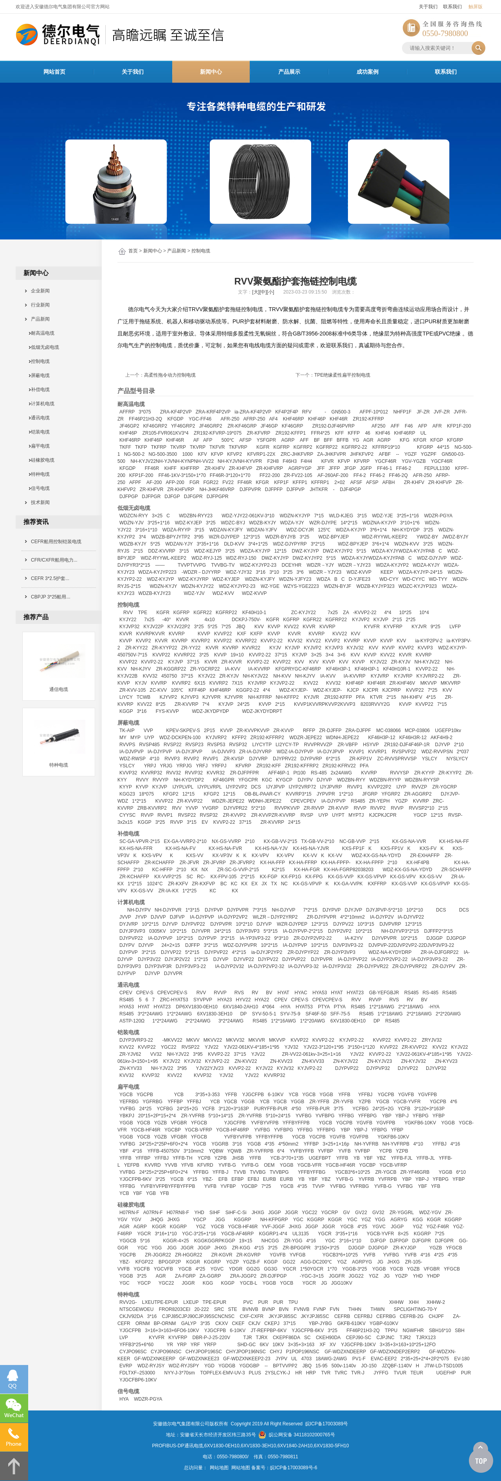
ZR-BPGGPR (296, 1248)
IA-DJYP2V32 (229, 966)
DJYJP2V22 (177, 959)
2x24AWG (341, 773)
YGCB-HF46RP (232, 1130)
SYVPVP (202, 999)
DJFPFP (274, 489)
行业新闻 (38, 305)
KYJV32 (355, 648)
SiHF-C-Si (236, 1212)
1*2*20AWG (312, 1021)
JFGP (350, 468)
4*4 (387, 612)
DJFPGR (151, 496)
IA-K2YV (354, 938)
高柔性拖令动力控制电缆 (170, 375)
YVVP (192, 808)
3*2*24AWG (150, 1014)
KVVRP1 (377, 751)
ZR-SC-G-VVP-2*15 (238, 869)
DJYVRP (258, 758)
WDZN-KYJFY (260, 579)
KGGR (335, 1219)
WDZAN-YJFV (262, 530)
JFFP (334, 468)
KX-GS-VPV (403, 876)
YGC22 (168, 1047)
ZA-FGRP (185, 1276)
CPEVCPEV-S (172, 992)
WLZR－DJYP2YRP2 (275, 917)
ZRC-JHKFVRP (297, 454)
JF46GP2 (129, 426)
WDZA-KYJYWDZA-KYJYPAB (403, 551)
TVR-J (357, 1373)
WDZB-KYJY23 (154, 593)
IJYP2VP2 (236, 787)
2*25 (411, 619)
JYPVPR (326, 794)
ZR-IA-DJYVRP (255, 751)
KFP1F (281, 482)
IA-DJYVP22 (411, 917)
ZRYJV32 (432, 1040)
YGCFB (141, 1269)
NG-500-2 (134, 454)
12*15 (280, 551)
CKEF (238, 1323)
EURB (269, 1179)
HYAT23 (355, 992)
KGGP (126, 711)
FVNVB (302, 1309)
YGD (209, 1366)
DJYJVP (353, 910)
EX (254, 883)
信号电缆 (38, 488)
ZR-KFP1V (360, 758)
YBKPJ (126, 1115)
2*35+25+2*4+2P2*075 (425, 1358)
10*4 (424, 612)
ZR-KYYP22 (164, 648)
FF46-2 (403, 468)
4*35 (269, 1144)
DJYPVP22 (193, 924)
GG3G (271, 1269)
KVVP (274, 626)
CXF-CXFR (251, 1316)
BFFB (343, 440)
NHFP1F (402, 412)
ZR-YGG (293, 1241)
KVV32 (295, 641)
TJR (247, 1337)
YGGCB (127, 1241)
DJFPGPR (218, 496)
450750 (169, 676)
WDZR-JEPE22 (305, 737)
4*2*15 (239, 952)
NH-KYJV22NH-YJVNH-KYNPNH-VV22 (172, 461)
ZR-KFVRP (258, 433)
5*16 (145, 1241)
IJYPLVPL (182, 787)
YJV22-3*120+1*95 (323, 1047)
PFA (360, 697)
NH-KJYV (141, 669)
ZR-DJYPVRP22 (409, 966)
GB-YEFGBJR (384, 992)
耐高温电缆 (40, 333)
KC (234, 883)
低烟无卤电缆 (42, 347)
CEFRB (342, 1316)
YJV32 (291, 1047)
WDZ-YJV (194, 593)
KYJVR (419, 626)
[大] (256, 292)
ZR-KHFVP (240, 468)
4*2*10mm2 (352, 917)
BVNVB (250, 1309)
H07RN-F (129, 1212)
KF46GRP (292, 426)
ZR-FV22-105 (298, 475)
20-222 (201, 1309)
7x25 (333, 612)
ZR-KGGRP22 (171, 669)
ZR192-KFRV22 (339, 766)
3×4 (329, 655)
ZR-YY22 (190, 648)
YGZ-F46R (437, 1226)
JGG (220, 1219)
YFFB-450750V (163, 1151)
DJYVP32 (436, 1068)
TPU (293, 1302)
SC (189, 876)
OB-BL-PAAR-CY (263, 794)
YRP (182, 1344)
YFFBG (346, 1115)
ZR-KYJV (401, 662)
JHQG (156, 1219)
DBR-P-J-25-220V (212, 1337)
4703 (306, 1358)
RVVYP (160, 780)
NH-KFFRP (260, 697)
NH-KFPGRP (274, 1219)
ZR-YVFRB (192, 1115)
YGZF (410, 454)
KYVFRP (393, 626)
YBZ (381, 1158)
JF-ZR (423, 412)
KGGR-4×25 (176, 1241)
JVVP (125, 917)
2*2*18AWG (410, 1007)
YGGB (326, 1094)
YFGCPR (248, 780)
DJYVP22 (171, 952)
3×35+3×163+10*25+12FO (408, 1344)
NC (284, 883)
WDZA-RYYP (176, 530)
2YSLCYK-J (277, 1373)
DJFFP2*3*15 (438, 931)
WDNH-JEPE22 (342, 737)
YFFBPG (367, 1115)
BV (269, 992)
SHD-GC (246, 1344)
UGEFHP (446, 1373)
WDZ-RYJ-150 (241, 558)
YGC (298, 1219)
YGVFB (406, 1094)
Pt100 (299, 773)
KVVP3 (425, 648)
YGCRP (329, 1212)
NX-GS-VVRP (226, 841)
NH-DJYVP (284, 910)
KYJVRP (380, 676)
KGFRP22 (327, 447)
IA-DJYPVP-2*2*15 (303, 931)
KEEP (386, 572)
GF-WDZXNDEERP (345, 1351)
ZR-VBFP (347, 744)
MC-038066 (388, 730)
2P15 (209, 730)
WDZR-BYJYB (280, 537)
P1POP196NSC (302, 1351)
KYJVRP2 (216, 737)
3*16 (260, 572)
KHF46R (339, 419)
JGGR (291, 1212)
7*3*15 (259, 910)
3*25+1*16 (408, 515)
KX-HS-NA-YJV (271, 848)
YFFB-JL (425, 1158)
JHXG (258, 1212)
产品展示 (289, 72)
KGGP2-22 (247, 690)
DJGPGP (456, 938)
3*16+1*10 (146, 530)
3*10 (274, 572)
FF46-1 (384, 468)
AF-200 (154, 482)
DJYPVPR (238, 910)
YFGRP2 (391, 794)
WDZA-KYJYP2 (392, 565)
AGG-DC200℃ (316, 1262)
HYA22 (262, 999)
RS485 (358, 801)
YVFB (345, 1151)
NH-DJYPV (139, 910)
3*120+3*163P (233, 1108)
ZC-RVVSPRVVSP (397, 758)
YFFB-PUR (318, 1108)
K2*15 (278, 869)
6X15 (200, 683)
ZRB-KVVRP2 (152, 808)
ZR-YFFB (320, 1101)
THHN (354, 1309)
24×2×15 (170, 945)
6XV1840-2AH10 (240, 1007)
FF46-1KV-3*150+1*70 (182, 475)
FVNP (320, 1309)
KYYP (125, 787)
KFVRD (205, 1165)
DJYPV (305, 780)
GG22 (289, 1262)
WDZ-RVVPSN (436, 751)
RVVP (360, 808)
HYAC (301, 992)
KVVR (182, 619)
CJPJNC (386, 1337)
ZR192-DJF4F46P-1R (407, 744)
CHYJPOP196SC (204, 1351)
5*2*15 (192, 952)
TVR (325, 1373)
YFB (435, 1186)
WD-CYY (388, 579)
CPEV (125, 992)
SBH (460, 1330)
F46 (409, 426)
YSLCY (429, 758)
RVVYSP (399, 773)
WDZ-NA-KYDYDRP (389, 952)
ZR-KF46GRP (242, 426)
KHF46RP (293, 419)
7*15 (319, 515)
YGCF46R (385, 461)
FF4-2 (359, 475)
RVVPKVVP (286, 808)
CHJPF (436, 1316)
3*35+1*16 (207, 544)
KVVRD (152, 1165)
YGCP (420, 815)
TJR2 (405, 1337)
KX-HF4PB (417, 862)
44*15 (443, 447)
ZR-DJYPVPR (321, 917)
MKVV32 (235, 1040)
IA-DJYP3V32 (337, 966)
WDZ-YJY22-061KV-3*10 (248, 515)
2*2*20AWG (448, 1014)
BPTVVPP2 (285, 1366)
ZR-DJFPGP (273, 1276)
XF (323, 1344)
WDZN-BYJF (337, 586)
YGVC (379, 1226)
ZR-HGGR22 (188, 1255)
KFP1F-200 (459, 426)
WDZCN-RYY (133, 515)
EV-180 (461, 1358)
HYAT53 (304, 1007)
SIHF (214, 1212)
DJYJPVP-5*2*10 (384, 910)
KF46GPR (223, 780)
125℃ (324, 530)
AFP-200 (175, 482)
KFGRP (455, 440)
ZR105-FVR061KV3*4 (165, 433)
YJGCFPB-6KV (135, 1179)
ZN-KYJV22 (345, 1061)
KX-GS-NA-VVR (409, 841)
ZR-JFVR (189, 862)
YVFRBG (359, 1186)
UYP (149, 737)
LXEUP (190, 1302)
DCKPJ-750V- (246, 619)
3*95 (199, 537)
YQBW (216, 1151)
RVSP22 (173, 744)
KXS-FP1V (391, 848)
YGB (151, 1193)
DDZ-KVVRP (161, 551)
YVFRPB (387, 1179)
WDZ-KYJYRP (193, 579)
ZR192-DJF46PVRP (333, 426)
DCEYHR (292, 565)
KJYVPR (211, 697)
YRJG (166, 766)
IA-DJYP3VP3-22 (429, 959)
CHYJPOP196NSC (246, 1351)
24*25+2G (187, 1108)
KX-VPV (260, 855)
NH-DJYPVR (168, 910)
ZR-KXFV (178, 883)
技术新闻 (38, 502)
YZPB (365, 1101)
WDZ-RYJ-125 (206, 558)
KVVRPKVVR (150, 633)
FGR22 (210, 482)
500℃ (228, 440)
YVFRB (366, 1179)
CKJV (255, 1323)
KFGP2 (170, 794)
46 (367, 433)
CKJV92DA (131, 1316)
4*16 (455, 1144)
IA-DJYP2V (382, 917)
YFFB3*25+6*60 (136, 1344)
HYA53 (319, 992)
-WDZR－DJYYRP (201, 572)
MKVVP (428, 683)
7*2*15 (310, 910)
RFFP (309, 730)
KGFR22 (202, 612)
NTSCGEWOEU (136, 1309)
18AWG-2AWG (331, 1358)
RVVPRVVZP (318, 744)
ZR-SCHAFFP (456, 869)
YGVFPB (427, 1094)
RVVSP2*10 (421, 808)
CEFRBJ (363, 1316)
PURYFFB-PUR (270, 1108)
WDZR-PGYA (438, 515)
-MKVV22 (172, 1040)
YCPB (385, 1151)
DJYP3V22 (149, 959)
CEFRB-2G (412, 1316)
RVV (128, 612)
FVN (334, 1309)
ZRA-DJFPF (358, 730)
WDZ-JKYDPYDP (210, 711)
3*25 (211, 523)
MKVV (193, 1040)
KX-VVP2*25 (167, 876)
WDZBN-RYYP (385, 780)
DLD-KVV (234, 544)
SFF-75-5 (340, 1014)
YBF (123, 1151)
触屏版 (476, 6)
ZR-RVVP (314, 808)
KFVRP (361, 461)
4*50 (296, 1108)
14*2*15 (349, 523)
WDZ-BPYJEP (334, 537)
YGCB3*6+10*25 (352, 1172)
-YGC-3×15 (312, 1276)
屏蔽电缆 (38, 375)
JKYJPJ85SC (283, 1316)
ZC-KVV (158, 690)
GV (346, 1212)
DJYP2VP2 (339, 931)
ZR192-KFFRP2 (267, 737)
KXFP (256, 633)
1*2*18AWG (381, 1007)
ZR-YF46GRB (415, 1172)
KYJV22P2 (179, 626)
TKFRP (158, 447)
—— (160, 565)
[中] (263, 292)
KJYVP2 (168, 697)
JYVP (141, 917)
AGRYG (399, 1219)
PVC (248, 1302)
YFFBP (175, 1101)
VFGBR (179, 1123)
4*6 (453, 1101)
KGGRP (242, 1219)
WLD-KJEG (341, 515)
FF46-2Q (398, 475)
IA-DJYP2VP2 (232, 917)
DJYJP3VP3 (132, 931)
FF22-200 (270, 475)
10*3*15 (365, 924)
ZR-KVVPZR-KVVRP (273, 815)
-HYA (284, 1007)
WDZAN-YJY (179, 544)
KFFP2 (239, 737)
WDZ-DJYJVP (432, 558)
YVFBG (127, 1108)
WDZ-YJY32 (239, 572)
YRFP (210, 1344)
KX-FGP (269, 876)
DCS (256, 787)
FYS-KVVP (167, 711)
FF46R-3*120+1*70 (230, 475)
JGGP (274, 1212)
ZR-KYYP (424, 773)
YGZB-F (251, 1262)
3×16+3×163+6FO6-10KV (172, 1330)
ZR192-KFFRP (368, 419)
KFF (339, 433)
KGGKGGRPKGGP (214, 1241)
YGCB (126, 1094)
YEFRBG (129, 1101)
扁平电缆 (38, 446)
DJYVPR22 (235, 808)
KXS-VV (194, 855)
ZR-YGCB (385, 1172)
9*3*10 (281, 938)
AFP (422, 426)
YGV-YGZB (413, 461)
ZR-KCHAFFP (159, 862)
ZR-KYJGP (404, 1248)
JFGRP (369, 794)
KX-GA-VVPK (348, 883)
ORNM (142, 1323)
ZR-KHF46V (402, 683)
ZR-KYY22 (136, 648)
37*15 (281, 655)
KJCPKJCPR (382, 815)
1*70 (332, 1269)
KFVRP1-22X (261, 454)
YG (356, 440)
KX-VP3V (222, 855)
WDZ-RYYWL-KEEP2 (384, 537)
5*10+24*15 (278, 1115)
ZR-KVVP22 (189, 801)
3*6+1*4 (378, 530)
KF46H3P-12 (381, 737)
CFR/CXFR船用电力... (54, 560)
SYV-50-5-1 (264, 1014)
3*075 (145, 412)
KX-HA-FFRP (303, 862)
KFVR (327, 461)
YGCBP (172, 1130)
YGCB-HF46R (145, 1130)
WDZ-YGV (430, 1212)
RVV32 (173, 773)
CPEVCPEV (303, 801)
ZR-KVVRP (186, 704)
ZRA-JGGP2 (243, 1276)
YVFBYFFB (302, 1151)
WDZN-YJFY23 (295, 579)
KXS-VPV (152, 855)
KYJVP (380, 619)
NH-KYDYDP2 (189, 780)
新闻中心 (211, 72)
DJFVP (177, 917)
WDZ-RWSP (132, 758)
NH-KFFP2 (287, 697)
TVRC (340, 1373)
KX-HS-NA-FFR (136, 848)
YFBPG (421, 1115)
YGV (136, 1219)
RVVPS (127, 744)
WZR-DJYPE (323, 523)
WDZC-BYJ (233, 523)
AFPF (135, 482)
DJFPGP (128, 496)
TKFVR (217, 447)
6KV (264, 1344)
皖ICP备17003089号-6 (293, 1467)
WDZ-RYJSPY (184, 1366)
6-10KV (275, 1094)
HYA (124, 1399)
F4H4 (306, 461)
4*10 (154, 758)
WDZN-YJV (131, 523)
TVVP (318, 1186)
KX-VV (310, 855)
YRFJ (201, 766)
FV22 (228, 482)
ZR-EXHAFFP (425, 855)
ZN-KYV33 (130, 1068)
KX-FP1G (291, 876)
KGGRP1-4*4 (273, 1233)
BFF (328, 440)
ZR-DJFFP (330, 730)
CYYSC (127, 815)
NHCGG (270, 1241)
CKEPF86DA (286, 1337)
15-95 (321, 1366)
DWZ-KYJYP (305, 551)
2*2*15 (247, 876)
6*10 (461, 1172)
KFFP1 (300, 482)
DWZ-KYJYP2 (338, 551)
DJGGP (434, 938)
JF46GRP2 (210, 426)
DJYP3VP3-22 (191, 966)
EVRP (125, 1366)
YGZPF (428, 454)
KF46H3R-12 (413, 737)
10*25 (405, 612)
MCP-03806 (417, 730)
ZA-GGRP (210, 1276)
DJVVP (158, 917)
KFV (202, 454)
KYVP (142, 787)
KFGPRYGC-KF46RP (298, 669)
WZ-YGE (270, 586)
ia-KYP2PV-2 (429, 641)
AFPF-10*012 (374, 412)
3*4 (142, 537)
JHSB (238, 1158)
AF (196, 440)
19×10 (237, 655)
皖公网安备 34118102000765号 (296, 1435)
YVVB (171, 1165)
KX (194, 869)
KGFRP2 (303, 447)
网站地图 (219, 1467)
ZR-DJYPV (443, 966)
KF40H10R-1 (397, 669)
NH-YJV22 (178, 1054)
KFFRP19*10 (386, 447)
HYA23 (224, 999)
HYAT (283, 992)
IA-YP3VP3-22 (255, 938)
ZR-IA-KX (168, 891)
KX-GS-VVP (340, 876)
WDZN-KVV (406, 544)
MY (122, 737)
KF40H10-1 (254, 612)
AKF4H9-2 (441, 737)
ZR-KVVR (231, 662)
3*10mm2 (194, 1151)
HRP (311, 1373)
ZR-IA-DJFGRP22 (440, 952)
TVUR (400, 1373)
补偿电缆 (38, 389)
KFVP (217, 454)
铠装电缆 (38, 432)
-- (397, 454)
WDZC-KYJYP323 (417, 586)
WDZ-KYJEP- (293, 690)
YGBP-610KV (383, 1323)
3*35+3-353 (207, 1094)
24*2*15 (222, 931)
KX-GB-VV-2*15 (280, 841)
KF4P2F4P (286, 412)
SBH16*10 (440, 1330)
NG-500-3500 (162, 454)
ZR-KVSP (233, 758)
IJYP (401, 787)
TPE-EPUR (215, 1302)
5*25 (155, 544)
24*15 (294, 822)
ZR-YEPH (379, 801)
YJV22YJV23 (209, 1068)
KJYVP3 (189, 697)
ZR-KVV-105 (132, 690)
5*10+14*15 (220, 1115)
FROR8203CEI (175, 1309)
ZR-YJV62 (130, 1054)
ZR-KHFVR (152, 489)
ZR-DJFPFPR (244, 773)
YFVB (187, 1165)
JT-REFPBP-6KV (269, 1330)
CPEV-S (144, 992)
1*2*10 (346, 794)
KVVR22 (251, 648)
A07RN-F (153, 1212)
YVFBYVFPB (265, 1123)
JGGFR (337, 1276)
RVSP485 (149, 744)
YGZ (366, 1219)
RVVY (142, 780)
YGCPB (145, 1094)
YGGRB (219, 1144)
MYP (135, 737)
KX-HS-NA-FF (454, 841)
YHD (199, 1212)
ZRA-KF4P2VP (176, 412)
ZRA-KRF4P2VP (213, 412)
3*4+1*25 (258, 544)
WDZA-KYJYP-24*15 (420, 572)
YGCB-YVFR (407, 1101)
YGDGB (226, 1366)
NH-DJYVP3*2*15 (400, 931)
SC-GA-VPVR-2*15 (139, 841)
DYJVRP (128, 924)
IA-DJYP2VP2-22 (389, 959)
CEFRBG (386, 1316)
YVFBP (325, 1151)
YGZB (160, 1123)
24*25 (243, 704)
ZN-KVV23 (281, 1061)
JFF (321, 468)
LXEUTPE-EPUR (160, 1302)
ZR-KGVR (221, 1255)
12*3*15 (251, 537)
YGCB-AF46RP (237, 1233)
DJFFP (192, 945)
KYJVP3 (334, 648)
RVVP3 (172, 758)
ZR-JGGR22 (158, 1255)
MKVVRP (451, 683)
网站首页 (54, 72)
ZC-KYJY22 (303, 612)
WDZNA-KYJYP (379, 523)
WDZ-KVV (223, 593)
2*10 (459, 744)
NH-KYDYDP (406, 530)
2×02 (339, 482)
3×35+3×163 (301, 1344)
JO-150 (369, 1366)
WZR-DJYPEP (224, 537)
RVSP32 (238, 744)
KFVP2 (234, 454)
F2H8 (273, 461)
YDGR (236, 1269)
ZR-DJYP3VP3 (339, 952)
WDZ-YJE (382, 515)
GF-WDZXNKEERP (154, 1358)
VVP (148, 730)
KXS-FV (428, 848)
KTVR (376, 697)
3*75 (338, 1108)
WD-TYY (438, 579)
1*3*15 (193, 910)
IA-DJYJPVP (189, 751)
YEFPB (131, 1165)
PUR (263, 1302)
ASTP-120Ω (131, 1021)
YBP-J (402, 1115)
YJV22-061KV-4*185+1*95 (251, 1047)
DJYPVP (214, 910)
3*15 (362, 515)
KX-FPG (314, 876)
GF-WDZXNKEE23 (199, 1358)
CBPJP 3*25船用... (50, 597)
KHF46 (382, 433)
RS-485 (319, 773)
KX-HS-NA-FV (181, 848)
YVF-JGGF (273, 1226)
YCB (179, 1094)
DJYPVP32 (378, 1068)
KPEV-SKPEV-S (183, 730)
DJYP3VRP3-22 (136, 1040)
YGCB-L (248, 1283)
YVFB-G (227, 1165)
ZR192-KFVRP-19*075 (217, 433)
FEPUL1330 (437, 468)
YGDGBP (249, 1366)
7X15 (237, 683)
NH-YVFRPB (395, 1144)
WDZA (323, 579)
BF (317, 440)
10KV (278, 1344)
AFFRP (127, 412)
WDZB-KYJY (262, 523)
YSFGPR (266, 440)
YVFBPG (325, 1115)
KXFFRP (377, 883)
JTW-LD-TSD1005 (443, 1366)
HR (298, 1373)
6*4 (281, 1151)
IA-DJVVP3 (223, 751)
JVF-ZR (442, 412)
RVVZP (419, 787)
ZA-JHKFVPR (331, 454)
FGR (194, 482)
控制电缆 (200, 251)
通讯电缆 (38, 418)
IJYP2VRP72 (302, 787)
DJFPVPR (250, 489)
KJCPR (370, 690)
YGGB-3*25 (354, 1269)
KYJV (275, 648)
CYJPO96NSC (166, 1351)
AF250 (378, 426)
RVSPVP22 (404, 751)
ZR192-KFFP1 (291, 433)
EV (205, 822)
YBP (386, 1115)
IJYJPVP (275, 787)
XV (333, 1344)
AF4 (273, 419)
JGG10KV (341, 1283)
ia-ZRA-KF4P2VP (252, 412)
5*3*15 (270, 931)
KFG (404, 440)
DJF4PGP (350, 489)
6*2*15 (333, 758)
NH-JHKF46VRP (216, 489)
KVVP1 (356, 751)
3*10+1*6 (410, 523)
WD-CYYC (413, 579)
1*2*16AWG (283, 1021)
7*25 (226, 626)
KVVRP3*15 (298, 794)
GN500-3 (341, 412)
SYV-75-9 (290, 1014)
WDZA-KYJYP (351, 530)
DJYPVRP (311, 758)
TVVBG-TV (222, 565)
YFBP (439, 1115)
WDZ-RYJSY (151, 1366)
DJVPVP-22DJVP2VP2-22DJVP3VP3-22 (411, 945)
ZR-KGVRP (248, 1255)
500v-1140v (344, 1366)
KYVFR (372, 626)
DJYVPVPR (384, 938)
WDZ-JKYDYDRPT (262, 711)
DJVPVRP (390, 924)
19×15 (245, 1241)
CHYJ (276, 1351)
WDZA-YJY (292, 523)
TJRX (262, 1337)
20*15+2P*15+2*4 (157, 1115)
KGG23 (127, 794)
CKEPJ (271, 1323)
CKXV (221, 1323)
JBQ (240, 626)
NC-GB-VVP (352, 841)
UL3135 (300, 1233)
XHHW (396, 1302)
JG (380, 1262)
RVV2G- (128, 1302)
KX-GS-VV (431, 876)
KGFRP (281, 447)
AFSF (356, 482)
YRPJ (150, 766)
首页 (133, 251)
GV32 (378, 1212)
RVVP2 (191, 758)
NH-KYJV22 (427, 662)
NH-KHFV (411, 697)
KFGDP (175, 419)
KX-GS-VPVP (371, 876)
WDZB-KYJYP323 (376, 586)
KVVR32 (216, 773)
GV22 (361, 1212)
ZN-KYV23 (446, 1061)
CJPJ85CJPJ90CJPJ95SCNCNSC (198, 1316)
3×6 (341, 655)
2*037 (463, 751)
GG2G (253, 1269)
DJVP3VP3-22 (348, 945)
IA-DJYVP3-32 (303, 966)
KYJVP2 (360, 619)
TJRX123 (426, 1337)
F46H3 (290, 461)
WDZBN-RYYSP (422, 780)
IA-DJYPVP (160, 751)
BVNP (268, 1309)
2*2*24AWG (198, 1021)
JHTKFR (319, 489)
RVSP (307, 815)
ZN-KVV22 (245, 1061)
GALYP (188, 1323)
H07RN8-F (178, 1212)
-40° (166, 619)
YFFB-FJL (402, 1158)
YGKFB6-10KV (420, 1123)
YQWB (234, 1151)
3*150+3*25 (327, 1248)
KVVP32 (128, 773)
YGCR (144, 1233)
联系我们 (452, 6)
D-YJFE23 (359, 579)
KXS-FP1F (353, 848)
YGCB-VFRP (198, 1130)
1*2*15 (139, 801)
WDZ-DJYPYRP (290, 544)
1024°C (154, 883)
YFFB (231, 1094)
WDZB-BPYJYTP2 (170, 537)
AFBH (388, 482)
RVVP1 (210, 758)
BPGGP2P (170, 1262)
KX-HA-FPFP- (335, 862)
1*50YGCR (311, 1269)
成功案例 (367, 72)
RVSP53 (216, 744)
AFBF (385, 454)
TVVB (240, 1172)
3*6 (300, 572)
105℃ (177, 690)
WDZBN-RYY (351, 780)
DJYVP (442, 744)
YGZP (401, 801)
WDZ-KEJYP (207, 551)
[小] (270, 292)
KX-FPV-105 (224, 876)
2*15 (138, 551)
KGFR (262, 447)
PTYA (324, 1007)
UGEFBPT (320, 1158)
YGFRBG (152, 1101)
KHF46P (317, 419)
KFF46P (197, 690)
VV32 (156, 1054)
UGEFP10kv (448, 730)
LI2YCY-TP (287, 744)
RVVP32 (194, 773)
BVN (284, 1309)
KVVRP (327, 626)
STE (232, 1309)
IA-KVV (232, 669)
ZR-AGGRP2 (418, 794)
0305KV (157, 931)
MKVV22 (213, 1040)
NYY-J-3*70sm (179, 1373)
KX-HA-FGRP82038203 (348, 869)
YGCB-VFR (309, 1165)
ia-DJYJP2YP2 (266, 952)
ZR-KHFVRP (269, 468)
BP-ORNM (165, 1323)
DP (243, 1014)
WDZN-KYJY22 (197, 586)
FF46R (152, 468)
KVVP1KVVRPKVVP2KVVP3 (324, 704)
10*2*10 (414, 910)
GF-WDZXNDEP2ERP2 (395, 1351)
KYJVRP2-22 (430, 676)
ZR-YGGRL (401, 1212)
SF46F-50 (315, 1014)
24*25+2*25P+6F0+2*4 (163, 1144)
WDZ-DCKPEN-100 (179, 737)
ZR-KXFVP (203, 883)
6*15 (192, 1179)
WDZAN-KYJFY (226, 530)
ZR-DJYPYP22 (303, 952)
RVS (239, 992)
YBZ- (207, 1179)
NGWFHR (413, 1330)
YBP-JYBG (320, 1323)
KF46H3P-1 (338, 669)
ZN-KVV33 (313, 1061)
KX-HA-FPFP (370, 862)
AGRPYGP (299, 468)
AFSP (245, 440)
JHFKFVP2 (361, 454)
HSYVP (371, 744)
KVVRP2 (200, 641)
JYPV (281, 1358)
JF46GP (269, 426)
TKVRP (178, 447)
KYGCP (284, 780)
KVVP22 (223, 633)
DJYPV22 (343, 924)
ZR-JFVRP (214, 862)
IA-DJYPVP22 (352, 959)
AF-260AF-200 (332, 475)
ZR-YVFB (343, 1101)
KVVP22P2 (379, 787)
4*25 (362, 1226)
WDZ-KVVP (359, 572)
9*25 (435, 626)
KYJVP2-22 (282, 683)
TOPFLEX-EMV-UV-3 (222, 1373)
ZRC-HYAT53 (174, 999)
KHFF (170, 468)
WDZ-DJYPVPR (240, 945)
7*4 (205, 704)
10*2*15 (150, 924)
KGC (267, 780)
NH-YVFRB (366, 1144)
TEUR (416, 1373)
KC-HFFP (162, 869)
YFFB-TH (183, 1158)
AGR (368, 440)
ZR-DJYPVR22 (373, 966)
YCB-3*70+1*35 (286, 1158)
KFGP (436, 440)
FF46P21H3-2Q (145, 419)
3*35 (205, 1323)
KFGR (419, 440)
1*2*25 (189, 891)
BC (223, 883)
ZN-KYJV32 (413, 1061)
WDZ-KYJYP (160, 579)
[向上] (481, 1457)
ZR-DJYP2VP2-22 (313, 938)
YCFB (208, 1108)
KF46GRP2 (155, 426)
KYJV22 (378, 662)
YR (169, 1344)
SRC (219, 1309)
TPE (142, 612)
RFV (307, 412)
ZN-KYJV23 (379, 1061)
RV (255, 992)
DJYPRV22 (284, 758)
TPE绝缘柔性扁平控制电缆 (342, 375)
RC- (201, 876)
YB (356, 1158)
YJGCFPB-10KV (358, 1344)
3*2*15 (318, 544)
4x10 (210, 619)
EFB (222, 1179)
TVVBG (258, 1172)
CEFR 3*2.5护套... (50, 578)
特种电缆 (38, 474)
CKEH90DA (328, 1337)
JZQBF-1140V (397, 1366)
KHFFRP (189, 468)
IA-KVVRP (259, 669)
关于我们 (428, 6)
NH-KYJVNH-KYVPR (240, 461)
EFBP (237, 1179)
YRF (195, 1344)
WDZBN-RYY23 (196, 515)
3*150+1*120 (361, 1047)
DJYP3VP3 (248, 931)
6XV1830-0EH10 (348, 1021)
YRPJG (184, 766)
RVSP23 (195, 744)
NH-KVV (282, 676)
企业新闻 (38, 291)
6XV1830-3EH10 (214, 1014)
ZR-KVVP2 (234, 815)
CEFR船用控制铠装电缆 (56, 541)
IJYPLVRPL (209, 787)
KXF (241, 633)
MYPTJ (356, 815)
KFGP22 (144, 1262)
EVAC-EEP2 (383, 1358)
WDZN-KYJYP (294, 515)
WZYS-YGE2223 (301, 586)
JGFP (366, 468)
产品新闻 (176, 251)
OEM (269, 1165)
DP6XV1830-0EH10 (197, 1007)
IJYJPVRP (331, 787)
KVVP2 (143, 641)
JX (264, 883)
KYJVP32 (129, 626)
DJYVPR (201, 931)
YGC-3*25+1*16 (199, 1233)
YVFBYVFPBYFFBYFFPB (167, 1186)
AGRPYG (362, 1262)
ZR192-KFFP (338, 697)
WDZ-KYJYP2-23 (258, 565)
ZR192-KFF (268, 766)
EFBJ (253, 1179)
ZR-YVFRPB (260, 1151)
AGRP (288, 440)
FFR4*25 (320, 433)
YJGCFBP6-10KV (138, 1380)
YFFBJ (365, 1094)
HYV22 (243, 999)
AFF (395, 426)
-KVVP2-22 (365, 612)
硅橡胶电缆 (40, 460)
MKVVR (256, 1040)
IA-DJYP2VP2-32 (266, 966)
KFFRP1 (320, 482)
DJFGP (172, 496)
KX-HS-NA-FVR (225, 848)
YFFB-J (221, 1172)
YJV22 (211, 1047)
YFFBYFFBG (312, 1172)
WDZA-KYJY (426, 565)
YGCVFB (163, 1269)
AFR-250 (229, 419)
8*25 (161, 704)
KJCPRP (391, 690)
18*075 (146, 794)
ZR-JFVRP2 (242, 862)
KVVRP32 (151, 773)
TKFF (125, 447)
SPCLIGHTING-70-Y (415, 1309)
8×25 (403, 1233)
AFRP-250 (254, 419)
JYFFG (380, 1373)
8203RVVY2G (375, 704)
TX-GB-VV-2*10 (317, 841)
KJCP (353, 690)
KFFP (354, 433)
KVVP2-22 (272, 641)
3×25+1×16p (336, 1144)
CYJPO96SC (133, 1351)
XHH (413, 1302)
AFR (437, 426)
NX (205, 869)
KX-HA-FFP (272, 862)
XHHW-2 (436, 1302)
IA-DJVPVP (131, 751)
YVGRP (210, 808)
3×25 (157, 515)
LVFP (455, 626)
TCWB (143, 697)
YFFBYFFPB (296, 1123)
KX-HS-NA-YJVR (311, 848)
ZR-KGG (241, 1248)
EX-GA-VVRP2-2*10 (185, 841)
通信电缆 (58, 689)
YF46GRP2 (183, 426)
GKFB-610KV (351, 1323)
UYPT (338, 815)
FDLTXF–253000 (137, 1373)
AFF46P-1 (279, 773)
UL (423, 433)
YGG (380, 1219)
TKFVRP (238, 447)
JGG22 (356, 1276)
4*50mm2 (288, 1144)
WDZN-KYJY (163, 586)
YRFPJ (218, 766)
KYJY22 (127, 619)
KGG (418, 1219)
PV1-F (359, 1358)
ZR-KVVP (284, 730)
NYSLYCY (457, 758)
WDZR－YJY (320, 565)
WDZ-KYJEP (188, 523)
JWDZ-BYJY (455, 537)
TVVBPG (279, 1172)
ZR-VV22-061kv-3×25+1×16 (311, 1054)
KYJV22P (153, 626)
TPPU (391, 1330)
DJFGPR (193, 496)
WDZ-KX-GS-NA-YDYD (376, 855)
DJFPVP (296, 489)
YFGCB (199, 1123)
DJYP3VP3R (158, 966)
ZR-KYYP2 (449, 773)
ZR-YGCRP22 (205, 669)
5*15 (361, 551)
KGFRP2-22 (354, 447)
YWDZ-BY (427, 537)
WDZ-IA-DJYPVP (295, 751)
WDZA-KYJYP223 (157, 572)
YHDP (433, 1276)
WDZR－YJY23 (354, 565)
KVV (259, 626)
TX (274, 883)
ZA (346, 612)
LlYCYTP (262, 744)
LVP (123, 1337)
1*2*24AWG (179, 1014)
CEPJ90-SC (358, 1337)
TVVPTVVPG (192, 565)
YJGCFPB (253, 1094)
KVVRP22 (246, 641)
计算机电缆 (40, 403)
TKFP (141, 447)
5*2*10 (258, 808)
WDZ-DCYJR (300, 530)
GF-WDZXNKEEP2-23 (246, 1358)
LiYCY (126, 697)
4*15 (431, 697)
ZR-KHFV (214, 468)
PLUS (255, 1373)
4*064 (268, 1007)
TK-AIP (127, 730)
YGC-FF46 (200, 419)
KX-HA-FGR (307, 869)
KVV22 (291, 626)
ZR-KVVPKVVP (252, 730)
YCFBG (165, 1108)
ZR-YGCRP (445, 787)
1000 (187, 454)
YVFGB (298, 1255)
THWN (378, 1309)
